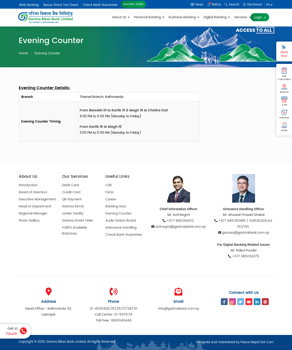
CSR (108, 185)
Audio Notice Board (120, 220)
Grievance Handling (120, 227)
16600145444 (121, 320)
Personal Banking (149, 17)
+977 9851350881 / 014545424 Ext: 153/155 (243, 223)
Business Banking (184, 17)
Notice (214, 4)
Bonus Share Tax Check (61, 5)
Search (231, 4)
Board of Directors (33, 192)
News (197, 4)
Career (110, 199)
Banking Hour (115, 206)
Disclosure (252, 4)
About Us (120, 17)
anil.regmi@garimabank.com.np (178, 226)
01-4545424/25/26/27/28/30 (113, 308)
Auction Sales (133, 4)
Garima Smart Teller (77, 220)
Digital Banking (216, 17)
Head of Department (35, 206)
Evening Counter (47, 53)
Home (23, 53)
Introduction (28, 185)
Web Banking (29, 5)
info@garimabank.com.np (178, 308)
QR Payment (72, 199)
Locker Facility (72, 213)
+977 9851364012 (178, 220)
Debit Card (70, 185)
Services (242, 17)
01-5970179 (123, 314)
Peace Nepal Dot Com (256, 342)
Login (258, 17)
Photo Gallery (29, 220)
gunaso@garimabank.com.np (243, 232)
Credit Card (71, 192)
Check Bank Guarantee (100, 5)
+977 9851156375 (243, 256)
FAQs (109, 192)
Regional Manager (33, 213)
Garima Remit (73, 206)
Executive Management (37, 199)
